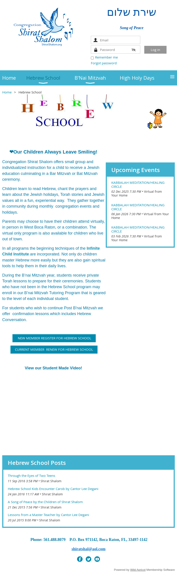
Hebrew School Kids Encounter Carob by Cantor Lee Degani (53, 488)
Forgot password (104, 63)
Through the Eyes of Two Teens (31, 475)
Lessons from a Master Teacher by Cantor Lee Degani (48, 514)
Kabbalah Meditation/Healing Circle (138, 184)
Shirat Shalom (51, 481)
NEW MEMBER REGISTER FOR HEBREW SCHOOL (54, 338)
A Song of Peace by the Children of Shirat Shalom (45, 502)
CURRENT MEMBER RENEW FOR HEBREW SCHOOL (54, 349)
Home (7, 92)
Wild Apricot (138, 569)
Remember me (106, 57)
